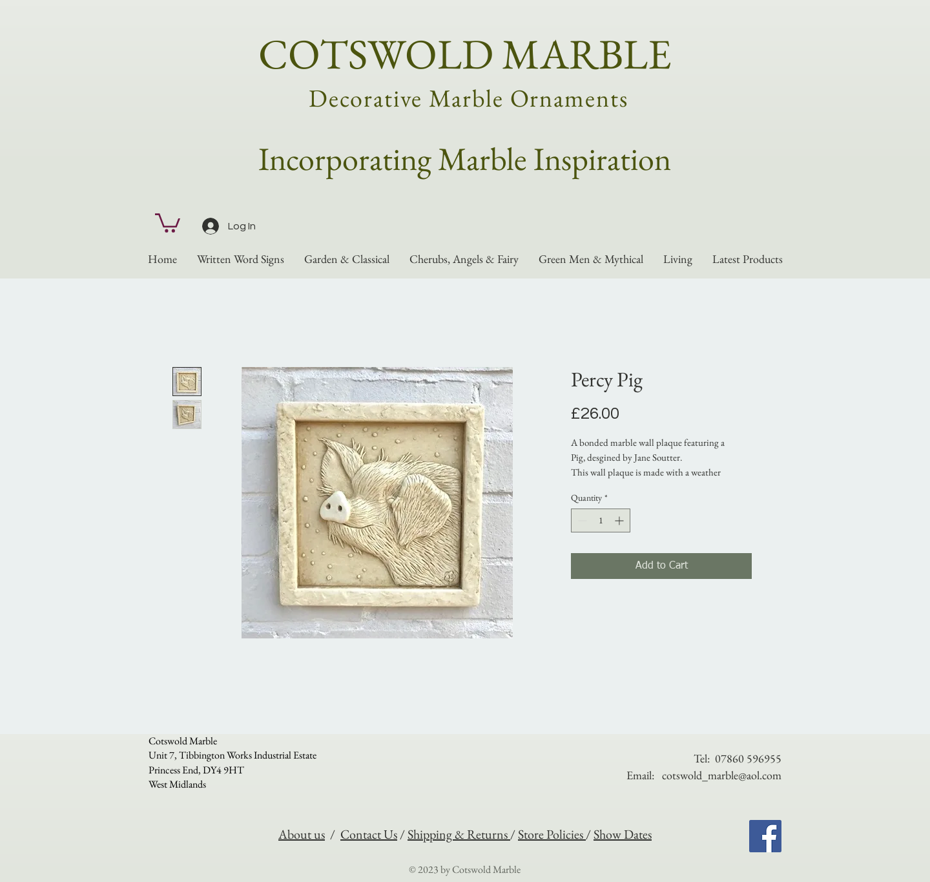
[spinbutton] (600, 520)
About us (301, 834)
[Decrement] (581, 520)
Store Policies (552, 834)
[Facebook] (765, 836)
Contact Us (368, 834)
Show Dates (623, 834)
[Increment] (620, 520)
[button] (167, 222)
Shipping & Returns (459, 834)
